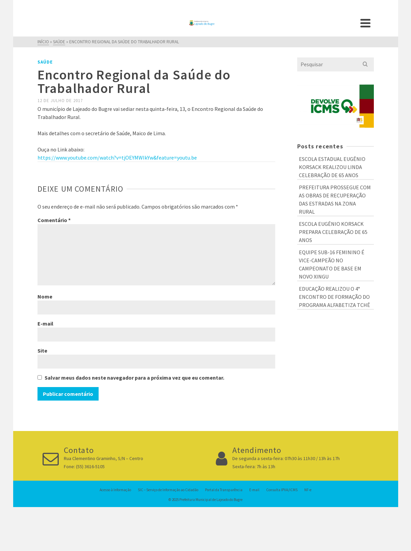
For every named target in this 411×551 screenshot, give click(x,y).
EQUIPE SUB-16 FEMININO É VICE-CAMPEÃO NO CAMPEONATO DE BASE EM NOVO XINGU (331, 264)
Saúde (45, 62)
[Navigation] (365, 23)
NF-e (307, 489)
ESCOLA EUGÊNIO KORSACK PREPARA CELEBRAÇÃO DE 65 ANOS (333, 231)
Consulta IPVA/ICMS (282, 489)
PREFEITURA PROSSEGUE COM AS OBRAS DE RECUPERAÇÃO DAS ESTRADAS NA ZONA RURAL (335, 199)
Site (42, 350)
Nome (44, 296)
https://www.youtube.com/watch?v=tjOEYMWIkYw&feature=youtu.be (117, 157)
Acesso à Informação (115, 489)
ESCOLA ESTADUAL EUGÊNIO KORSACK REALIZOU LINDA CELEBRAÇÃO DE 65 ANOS (332, 166)
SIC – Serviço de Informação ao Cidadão (168, 489)
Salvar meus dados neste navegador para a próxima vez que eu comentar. (134, 377)
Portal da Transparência (223, 489)
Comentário (54, 220)
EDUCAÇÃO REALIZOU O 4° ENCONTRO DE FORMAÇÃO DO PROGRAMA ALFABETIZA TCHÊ (334, 296)
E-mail (45, 323)
